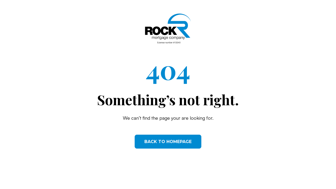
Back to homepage (168, 141)
